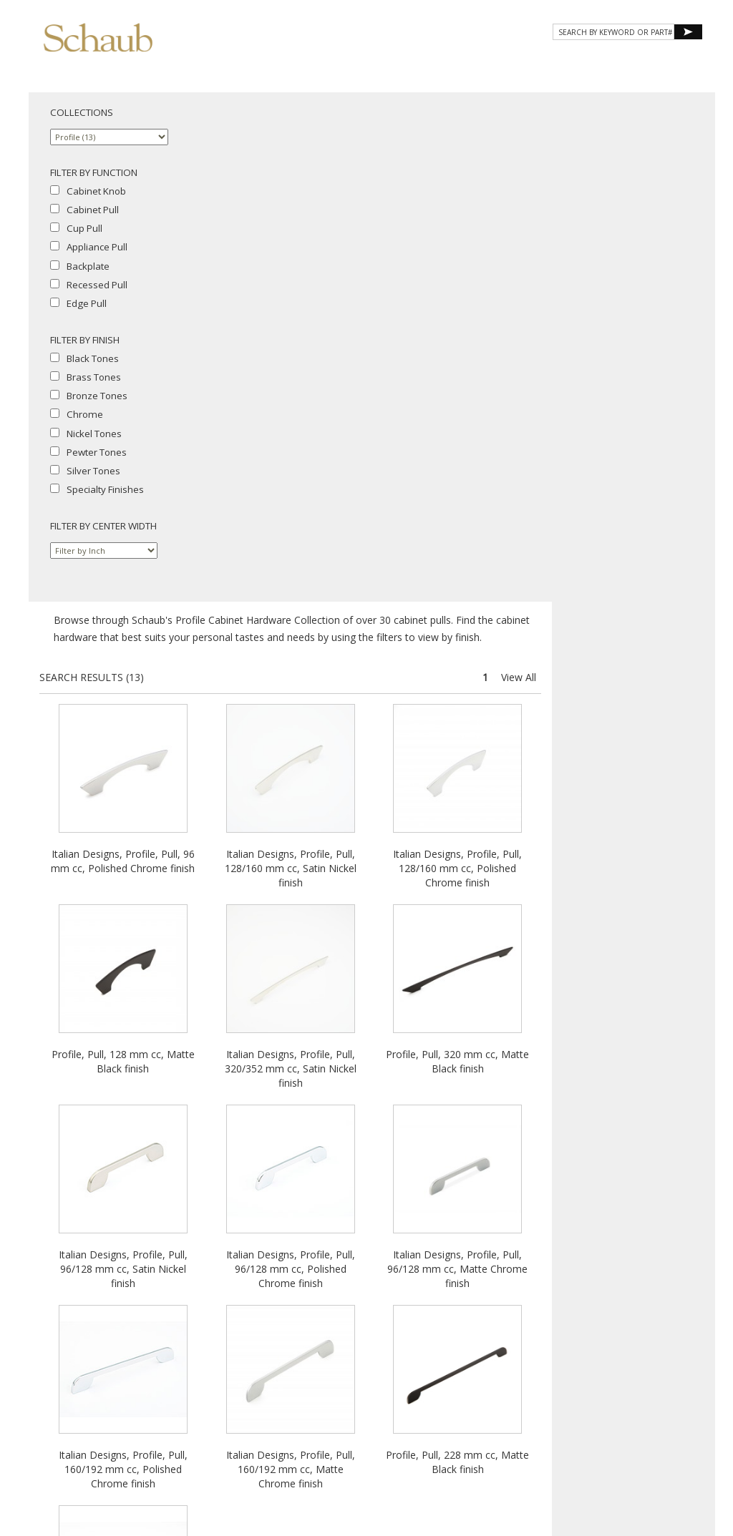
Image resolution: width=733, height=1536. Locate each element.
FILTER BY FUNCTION (93, 172)
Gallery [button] (433, 63)
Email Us (377, 1390)
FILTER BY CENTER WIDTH (103, 525)
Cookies (344, 1403)
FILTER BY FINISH (85, 339)
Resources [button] (510, 63)
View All (681, 168)
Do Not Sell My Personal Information (367, 1416)
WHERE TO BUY (660, 63)
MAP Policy (420, 1403)
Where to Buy (324, 1390)
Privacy (305, 1403)
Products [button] (356, 63)
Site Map (419, 1390)
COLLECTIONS (81, 112)
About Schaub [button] (267, 63)
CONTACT (584, 63)
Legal (379, 1403)
